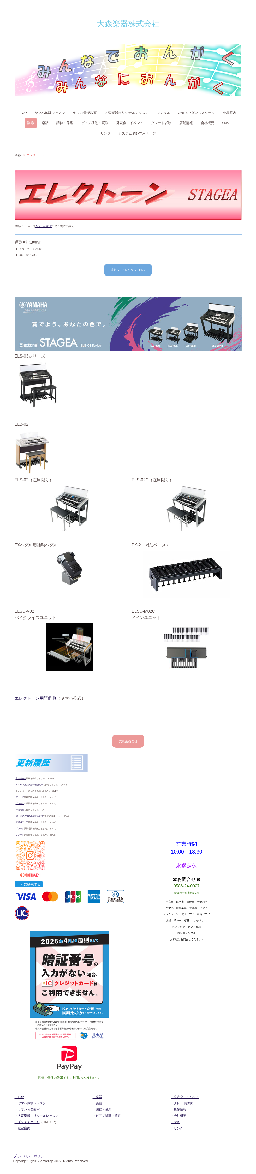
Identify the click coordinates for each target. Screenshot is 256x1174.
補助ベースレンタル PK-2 (127, 269)
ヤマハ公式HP (43, 226)
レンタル (163, 113)
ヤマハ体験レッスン (50, 113)
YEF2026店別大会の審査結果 (29, 785)
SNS (225, 123)
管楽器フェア (22, 822)
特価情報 (20, 810)
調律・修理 (64, 123)
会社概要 (207, 123)
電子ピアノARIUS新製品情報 (29, 816)
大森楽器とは (128, 741)
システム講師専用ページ (137, 133)
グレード (20, 797)
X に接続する (28, 884)
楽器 (30, 123)
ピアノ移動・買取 (94, 123)
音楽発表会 (21, 778)
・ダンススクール (27, 1122)
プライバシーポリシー (30, 1156)
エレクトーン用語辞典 (35, 698)
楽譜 (45, 123)
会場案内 (229, 113)
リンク (105, 133)
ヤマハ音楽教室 (85, 113)
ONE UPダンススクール (196, 113)
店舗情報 (186, 123)
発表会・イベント (129, 123)
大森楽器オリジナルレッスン (127, 113)
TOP (23, 113)
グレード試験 (161, 123)
